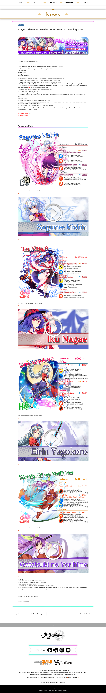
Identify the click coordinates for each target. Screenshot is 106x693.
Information (26, 601)
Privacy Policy (63, 677)
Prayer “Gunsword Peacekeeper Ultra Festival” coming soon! (29, 614)
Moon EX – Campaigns (86, 614)
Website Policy (45, 682)
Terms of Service (74, 677)
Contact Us (62, 682)
